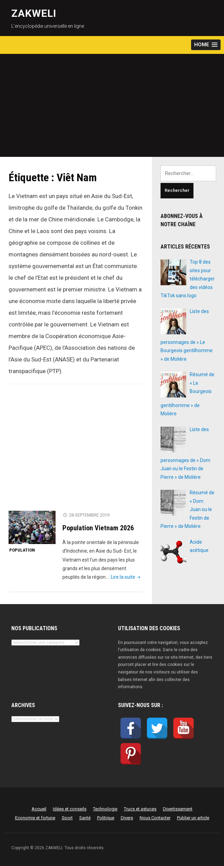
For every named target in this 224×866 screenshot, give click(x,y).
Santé (85, 817)
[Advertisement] (112, 105)
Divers (127, 817)
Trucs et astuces (140, 808)
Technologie (105, 808)
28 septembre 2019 (89, 515)
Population (22, 550)
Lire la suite (126, 577)
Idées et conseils (69, 808)
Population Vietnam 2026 (98, 528)
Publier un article (193, 817)
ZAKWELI (33, 13)
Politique (105, 817)
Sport (67, 817)
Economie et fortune (35, 817)
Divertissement (177, 808)
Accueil (39, 808)
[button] (206, 44)
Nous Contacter (155, 817)
